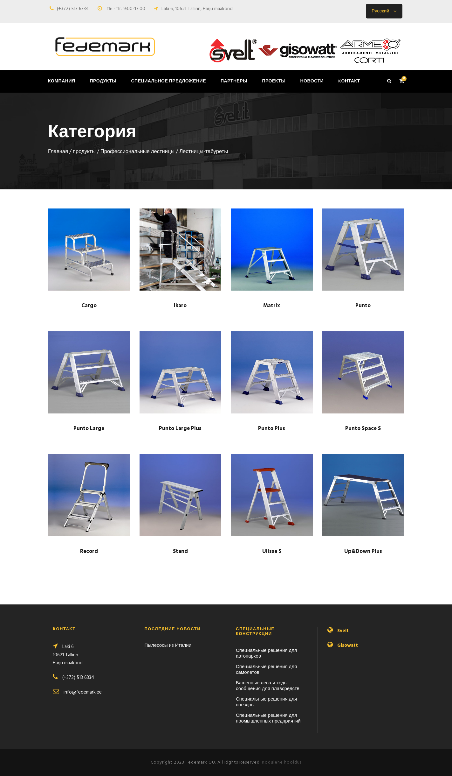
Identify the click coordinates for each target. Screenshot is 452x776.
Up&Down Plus (363, 551)
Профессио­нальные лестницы (137, 152)
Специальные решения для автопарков (266, 653)
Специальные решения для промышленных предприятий (268, 718)
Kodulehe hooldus (282, 762)
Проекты (273, 81)
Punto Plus (271, 428)
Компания (61, 81)
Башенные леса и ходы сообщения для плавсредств (267, 686)
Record (89, 551)
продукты (103, 81)
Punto (363, 305)
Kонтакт (349, 81)
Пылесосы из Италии (168, 645)
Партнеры (234, 81)
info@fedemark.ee (83, 692)
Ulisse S (271, 551)
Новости (312, 81)
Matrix (271, 305)
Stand (180, 551)
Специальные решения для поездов (266, 702)
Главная (58, 152)
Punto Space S (363, 428)
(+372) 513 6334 (73, 9)
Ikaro (180, 305)
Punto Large (88, 428)
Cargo (89, 305)
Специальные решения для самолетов (266, 669)
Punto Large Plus (180, 428)
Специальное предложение (168, 81)
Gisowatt (347, 645)
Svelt (343, 631)
